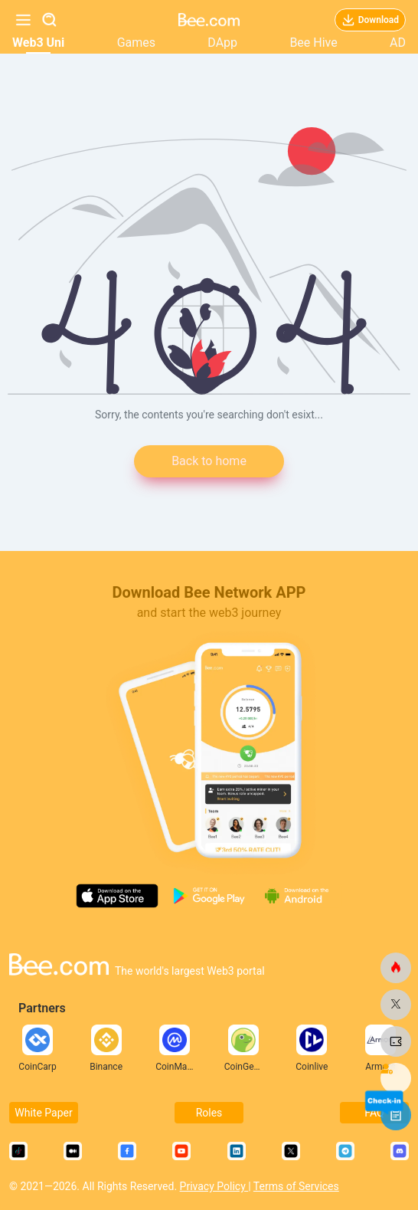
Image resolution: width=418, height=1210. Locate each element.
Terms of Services (296, 1186)
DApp (222, 42)
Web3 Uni (38, 42)
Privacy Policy (214, 1186)
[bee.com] (395, 968)
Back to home (209, 461)
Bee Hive (313, 42)
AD (398, 42)
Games (136, 42)
